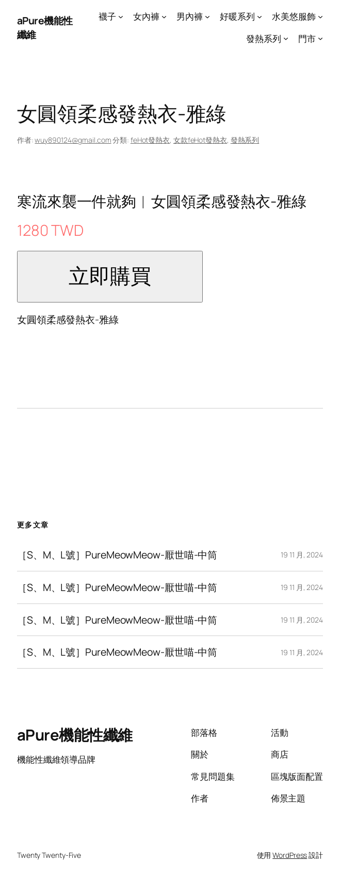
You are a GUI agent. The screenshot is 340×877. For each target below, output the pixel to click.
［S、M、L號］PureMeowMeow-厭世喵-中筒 (117, 555)
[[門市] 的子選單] (320, 38)
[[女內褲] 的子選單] (164, 16)
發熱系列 (245, 140)
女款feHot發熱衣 (200, 140)
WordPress (289, 855)
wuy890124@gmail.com (73, 140)
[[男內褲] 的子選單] (207, 16)
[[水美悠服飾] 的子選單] (320, 16)
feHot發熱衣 (150, 140)
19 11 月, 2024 (302, 555)
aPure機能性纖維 (75, 734)
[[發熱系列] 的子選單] (285, 38)
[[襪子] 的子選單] (120, 16)
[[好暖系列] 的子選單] (259, 16)
